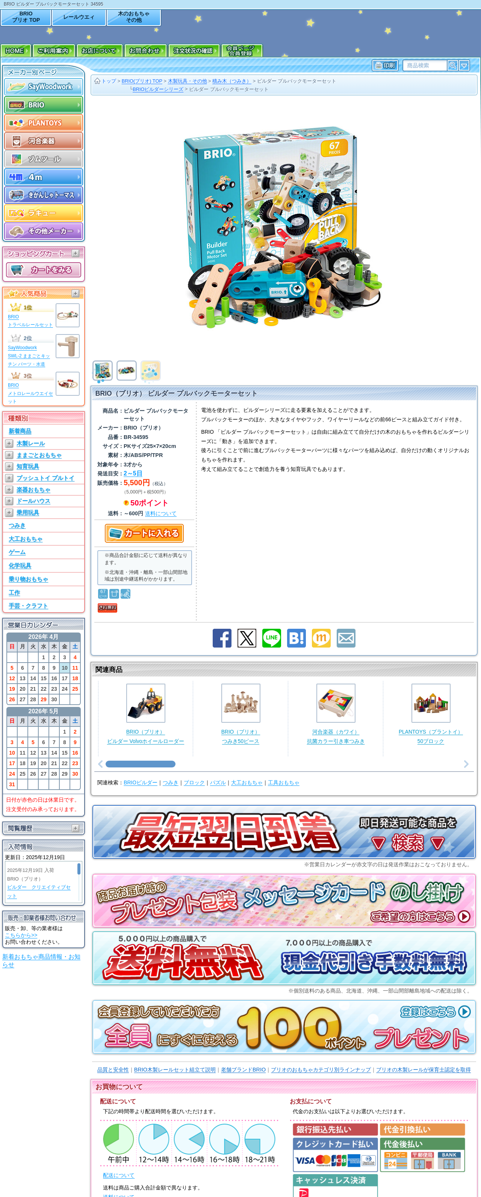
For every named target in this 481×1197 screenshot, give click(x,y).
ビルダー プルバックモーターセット (297, 81)
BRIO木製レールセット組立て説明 (175, 1070)
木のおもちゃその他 (134, 17)
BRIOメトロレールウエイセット (30, 393)
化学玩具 (20, 565)
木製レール (31, 443)
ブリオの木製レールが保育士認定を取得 (423, 1070)
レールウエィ (79, 17)
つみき (17, 525)
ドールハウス (33, 501)
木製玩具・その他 (187, 81)
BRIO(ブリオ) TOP (142, 81)
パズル (218, 782)
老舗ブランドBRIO (243, 1070)
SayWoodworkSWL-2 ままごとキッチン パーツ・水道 (29, 355)
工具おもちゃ (283, 782)
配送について (119, 1175)
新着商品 (20, 431)
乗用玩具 (28, 512)
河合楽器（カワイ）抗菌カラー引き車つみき (336, 714)
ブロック (194, 782)
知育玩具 (28, 466)
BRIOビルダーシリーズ (158, 89)
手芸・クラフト (28, 605)
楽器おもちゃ (33, 489)
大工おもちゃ (25, 539)
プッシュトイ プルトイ (45, 478)
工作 (14, 592)
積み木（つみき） (231, 81)
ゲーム (17, 552)
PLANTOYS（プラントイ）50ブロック (431, 714)
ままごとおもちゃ (39, 455)
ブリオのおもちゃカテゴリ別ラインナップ (321, 1070)
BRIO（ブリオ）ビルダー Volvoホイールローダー (145, 714)
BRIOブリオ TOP (26, 17)
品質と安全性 (113, 1070)
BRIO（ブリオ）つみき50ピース (240, 714)
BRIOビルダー (140, 782)
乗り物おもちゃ (28, 579)
